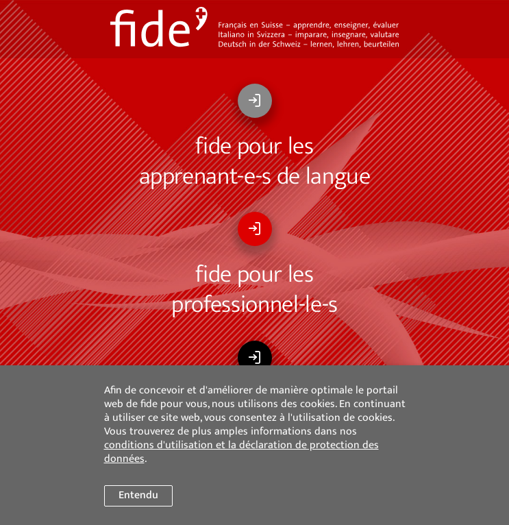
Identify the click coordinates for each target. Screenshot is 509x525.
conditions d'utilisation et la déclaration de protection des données (241, 452)
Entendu (138, 495)
